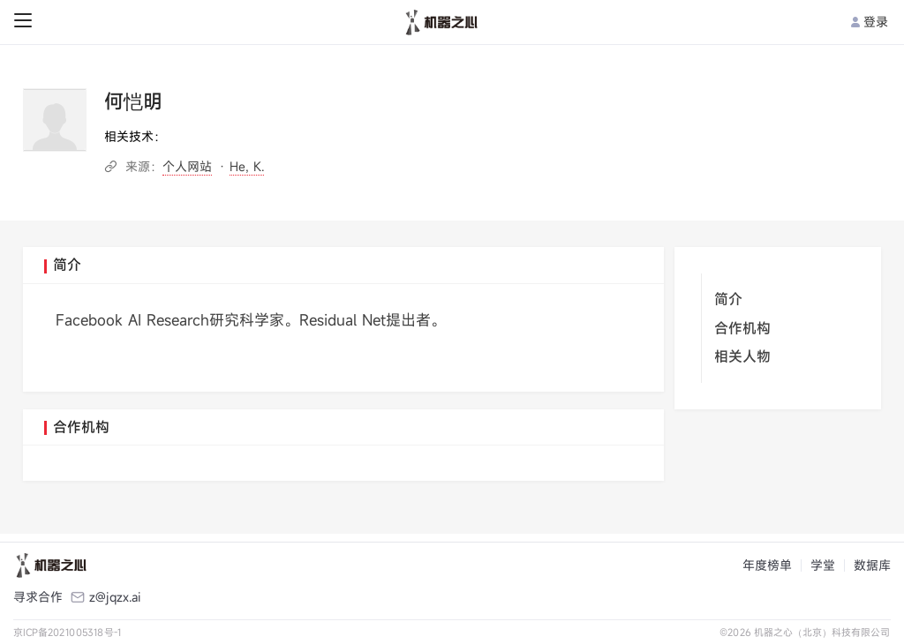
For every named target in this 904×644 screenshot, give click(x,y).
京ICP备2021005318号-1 (67, 632)
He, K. (247, 166)
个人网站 (187, 166)
